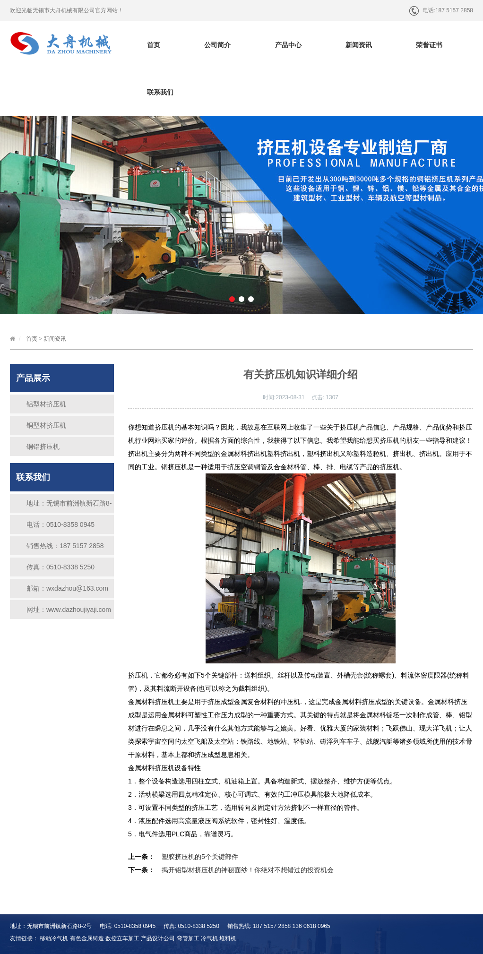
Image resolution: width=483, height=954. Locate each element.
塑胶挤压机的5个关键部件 (200, 856)
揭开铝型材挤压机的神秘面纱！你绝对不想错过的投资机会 (248, 870)
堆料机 (227, 938)
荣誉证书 (429, 45)
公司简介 (217, 45)
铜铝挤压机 (43, 446)
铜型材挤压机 (46, 425)
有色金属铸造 (87, 938)
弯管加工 (188, 938)
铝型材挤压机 (46, 404)
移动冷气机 (54, 938)
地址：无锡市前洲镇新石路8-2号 (69, 506)
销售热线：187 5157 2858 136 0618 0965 (65, 548)
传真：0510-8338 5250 (60, 567)
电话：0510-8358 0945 (60, 524)
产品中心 (288, 45)
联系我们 (160, 92)
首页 (153, 45)
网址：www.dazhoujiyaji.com (68, 609)
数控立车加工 (122, 938)
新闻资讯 (358, 45)
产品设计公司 (158, 938)
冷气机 (209, 938)
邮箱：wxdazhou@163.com (67, 588)
